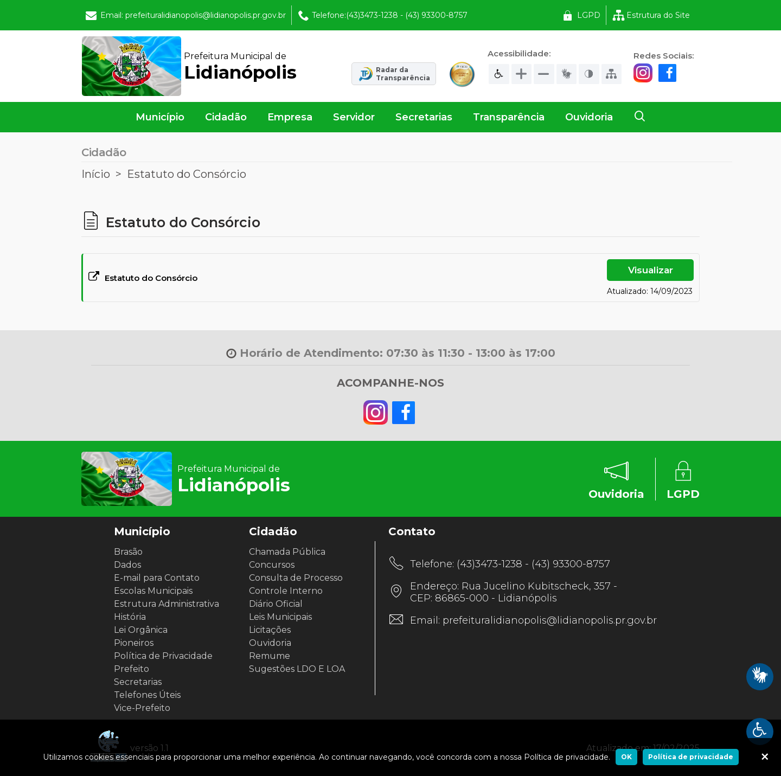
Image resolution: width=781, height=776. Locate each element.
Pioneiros (133, 643)
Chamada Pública (287, 552)
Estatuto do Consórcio (186, 174)
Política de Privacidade (163, 656)
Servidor (354, 117)
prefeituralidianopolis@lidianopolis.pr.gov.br (550, 620)
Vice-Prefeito (142, 708)
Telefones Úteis (147, 695)
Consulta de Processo (296, 578)
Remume (269, 656)
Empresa (289, 117)
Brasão (128, 552)
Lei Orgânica (141, 630)
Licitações (270, 630)
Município (160, 117)
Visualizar (650, 270)
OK (626, 757)
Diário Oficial (276, 604)
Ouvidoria (589, 117)
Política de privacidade (690, 757)
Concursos (272, 565)
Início (95, 174)
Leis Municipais (280, 617)
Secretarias (423, 117)
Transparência (509, 117)
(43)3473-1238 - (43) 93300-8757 (533, 564)
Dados (127, 565)
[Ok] (765, 757)
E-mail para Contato (157, 578)
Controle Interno (286, 591)
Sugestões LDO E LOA (297, 669)
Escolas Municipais (153, 591)
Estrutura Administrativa (166, 604)
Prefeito (131, 669)
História (130, 617)
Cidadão (226, 117)
